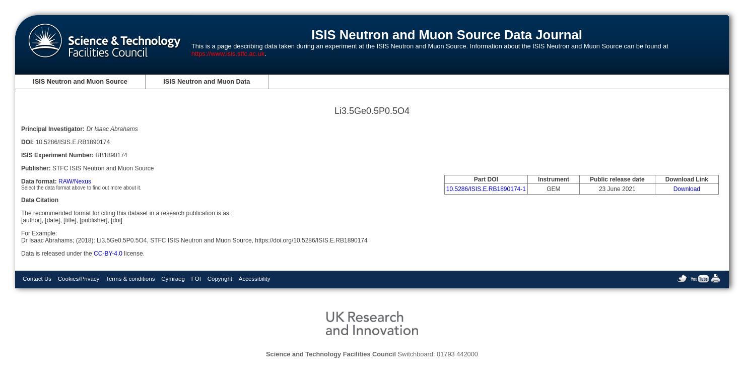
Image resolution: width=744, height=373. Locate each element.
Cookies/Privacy (79, 279)
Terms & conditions (130, 279)
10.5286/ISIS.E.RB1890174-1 (486, 189)
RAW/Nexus (74, 181)
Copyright (220, 279)
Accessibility (254, 279)
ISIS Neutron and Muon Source (80, 81)
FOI (196, 279)
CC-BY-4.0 (108, 253)
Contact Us (37, 279)
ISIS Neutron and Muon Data (206, 81)
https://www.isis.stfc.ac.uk (227, 53)
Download (686, 189)
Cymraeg (173, 279)
